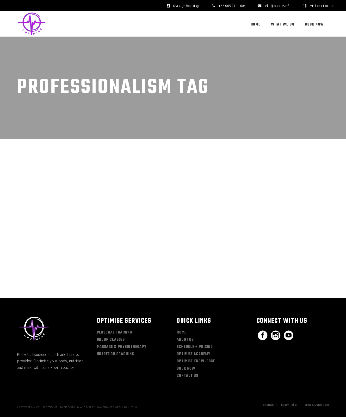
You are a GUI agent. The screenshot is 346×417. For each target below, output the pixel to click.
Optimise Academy (193, 354)
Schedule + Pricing (195, 347)
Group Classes (111, 340)
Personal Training (114, 332)
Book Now (186, 369)
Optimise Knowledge (196, 361)
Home (181, 332)
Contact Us (187, 376)
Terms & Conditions (316, 404)
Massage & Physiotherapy (122, 347)
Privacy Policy (288, 404)
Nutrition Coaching (115, 354)
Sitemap (268, 404)
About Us (185, 340)
